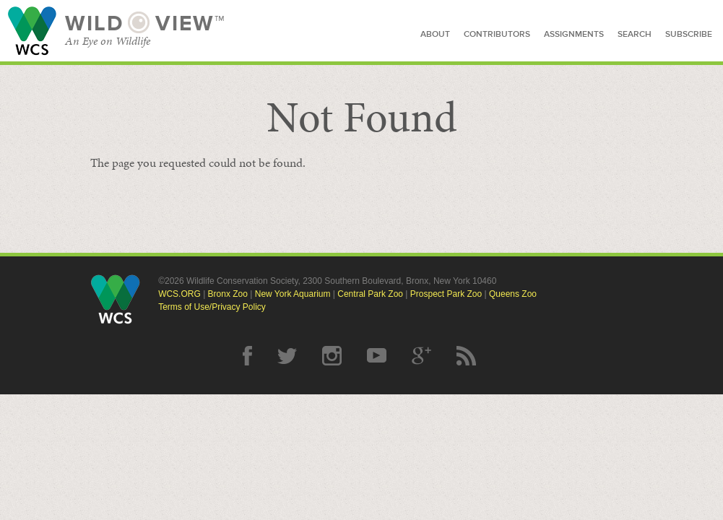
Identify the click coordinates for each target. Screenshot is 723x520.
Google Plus (421, 355)
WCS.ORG (179, 294)
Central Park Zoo (370, 294)
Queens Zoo (513, 294)
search (634, 34)
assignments (574, 34)
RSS (466, 355)
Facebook (247, 355)
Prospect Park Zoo (446, 294)
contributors (497, 34)
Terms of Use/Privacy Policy (212, 307)
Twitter (287, 355)
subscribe (688, 34)
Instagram (332, 355)
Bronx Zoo (228, 294)
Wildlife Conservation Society (32, 31)
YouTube (376, 355)
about (435, 34)
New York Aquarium (293, 294)
